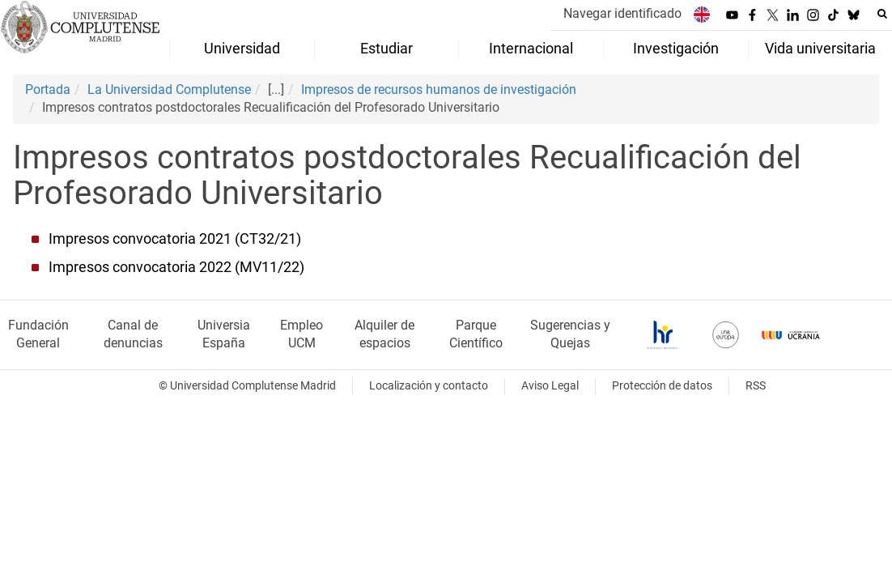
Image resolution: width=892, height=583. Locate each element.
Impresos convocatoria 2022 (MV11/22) (176, 267)
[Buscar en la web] (882, 14)
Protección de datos (662, 386)
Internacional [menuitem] (531, 48)
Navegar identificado (622, 13)
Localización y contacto (428, 386)
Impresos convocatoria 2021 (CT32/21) (175, 239)
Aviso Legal (550, 386)
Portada (47, 89)
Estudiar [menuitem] (386, 48)
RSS (755, 386)
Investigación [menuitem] (676, 48)
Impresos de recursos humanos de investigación (438, 89)
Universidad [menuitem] (242, 48)
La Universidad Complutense (169, 89)
